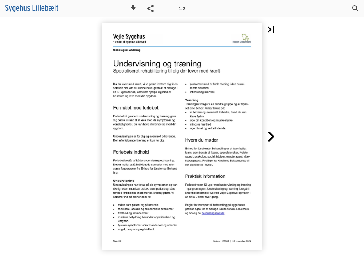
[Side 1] (182, 8)
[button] (133, 8)
